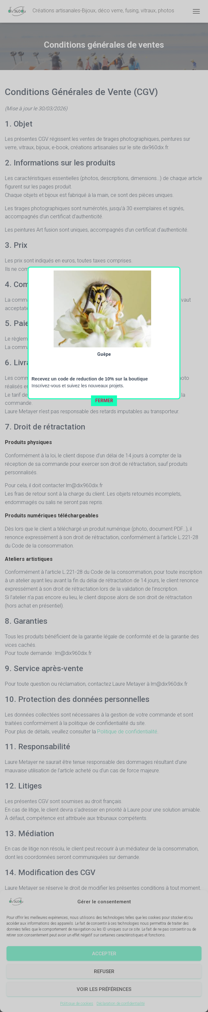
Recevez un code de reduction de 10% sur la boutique (90, 168)
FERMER (104, 189)
